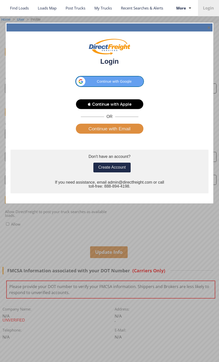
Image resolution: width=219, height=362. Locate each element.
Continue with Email (110, 128)
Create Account (112, 167)
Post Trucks (75, 7)
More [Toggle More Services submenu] (184, 8)
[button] (109, 81)
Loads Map (47, 7)
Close (208, 27)
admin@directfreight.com (130, 182)
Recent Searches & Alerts (142, 7)
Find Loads (19, 7)
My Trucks (103, 7)
